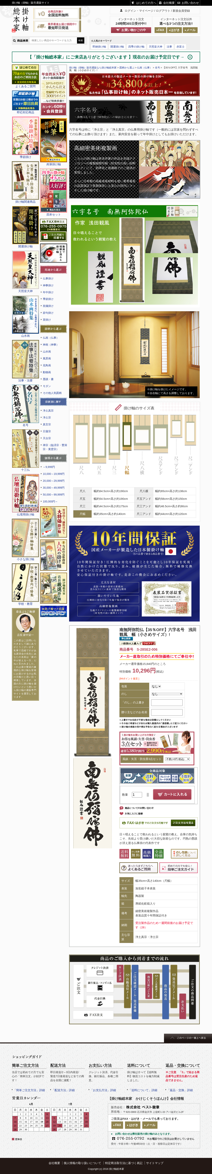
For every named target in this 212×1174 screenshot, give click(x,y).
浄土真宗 (48, 410)
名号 (157, 67)
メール (190, 30)
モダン (47, 386)
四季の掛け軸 (136, 46)
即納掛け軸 (99, 46)
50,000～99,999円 (54, 494)
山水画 (47, 351)
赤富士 (180, 46)
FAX (161, 30)
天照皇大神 (155, 46)
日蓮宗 (47, 431)
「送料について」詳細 (142, 1090)
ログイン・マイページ (139, 10)
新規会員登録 (181, 10)
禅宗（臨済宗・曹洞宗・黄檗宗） (55, 447)
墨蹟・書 (48, 379)
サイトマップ (154, 1163)
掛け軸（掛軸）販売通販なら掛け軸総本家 (93, 67)
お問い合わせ (190, 2)
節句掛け (48, 312)
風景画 (47, 358)
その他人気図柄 (52, 392)
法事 (169, 46)
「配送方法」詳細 (63, 1090)
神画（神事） (51, 344)
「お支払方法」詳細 (103, 1090)
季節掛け (48, 298)
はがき (175, 30)
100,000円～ (50, 501)
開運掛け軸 (117, 46)
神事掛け (48, 285)
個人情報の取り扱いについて (82, 1163)
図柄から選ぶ (126, 67)
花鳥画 (47, 365)
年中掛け (48, 292)
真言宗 (47, 424)
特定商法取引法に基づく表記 (123, 1163)
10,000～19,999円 (54, 473)
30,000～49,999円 (54, 487)
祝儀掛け (48, 305)
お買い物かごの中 (133, 30)
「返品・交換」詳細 (180, 1090)
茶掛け (47, 319)
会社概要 (169, 2)
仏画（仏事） (51, 337)
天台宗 (47, 438)
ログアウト (163, 10)
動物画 (47, 372)
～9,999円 (49, 466)
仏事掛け (48, 278)
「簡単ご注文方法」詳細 (29, 1090)
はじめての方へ (146, 2)
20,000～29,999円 (54, 480)
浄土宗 (47, 417)
